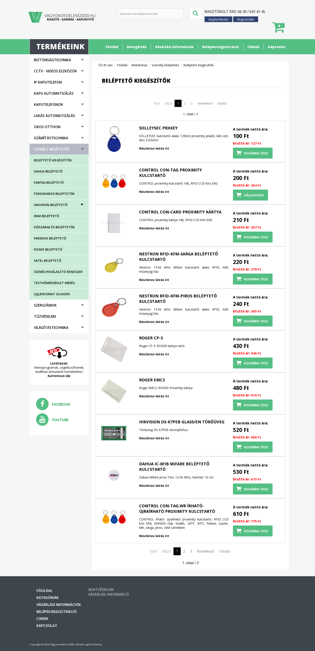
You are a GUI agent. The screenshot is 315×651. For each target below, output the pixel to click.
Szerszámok (45, 305)
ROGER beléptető (48, 249)
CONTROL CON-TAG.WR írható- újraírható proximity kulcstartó (177, 508)
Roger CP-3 (151, 337)
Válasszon (254, 195)
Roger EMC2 (152, 379)
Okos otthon (47, 126)
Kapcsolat (276, 47)
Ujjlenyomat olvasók (52, 294)
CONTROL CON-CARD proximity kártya (180, 212)
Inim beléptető (46, 216)
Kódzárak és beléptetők (54, 227)
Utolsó (222, 103)
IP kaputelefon (48, 82)
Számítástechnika (51, 138)
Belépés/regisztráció (220, 47)
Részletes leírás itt (154, 148)
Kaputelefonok (48, 104)
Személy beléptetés (51, 149)
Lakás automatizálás (54, 115)
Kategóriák (137, 47)
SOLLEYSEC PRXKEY (158, 128)
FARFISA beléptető (49, 182)
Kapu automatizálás (54, 93)
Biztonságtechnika (52, 60)
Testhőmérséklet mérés (54, 283)
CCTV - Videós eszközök (55, 71)
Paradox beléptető (50, 238)
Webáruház (139, 65)
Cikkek (253, 47)
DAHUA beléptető (48, 171)
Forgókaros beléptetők (54, 194)
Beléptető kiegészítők (53, 160)
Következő (205, 103)
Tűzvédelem (45, 316)
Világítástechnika (51, 327)
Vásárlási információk (174, 47)
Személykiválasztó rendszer (58, 272)
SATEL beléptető (47, 260)
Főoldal (112, 47)
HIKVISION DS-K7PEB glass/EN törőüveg (181, 421)
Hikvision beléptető (50, 205)
